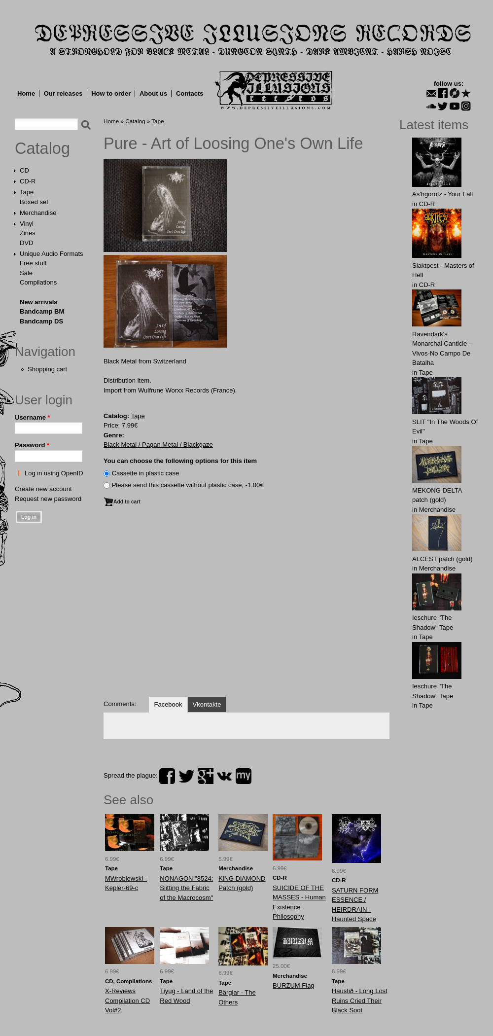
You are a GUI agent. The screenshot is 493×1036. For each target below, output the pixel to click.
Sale (26, 273)
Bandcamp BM (42, 311)
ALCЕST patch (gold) (442, 559)
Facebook (168, 704)
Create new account (43, 489)
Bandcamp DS (41, 321)
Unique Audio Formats (51, 253)
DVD (26, 243)
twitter (186, 776)
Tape (27, 192)
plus (205, 776)
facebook (167, 776)
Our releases (63, 93)
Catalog (42, 148)
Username (32, 417)
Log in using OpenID (54, 473)
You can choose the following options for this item (180, 460)
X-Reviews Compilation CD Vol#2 (127, 1000)
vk (224, 776)
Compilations (38, 282)
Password (32, 445)
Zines (27, 233)
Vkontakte (207, 704)
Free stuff (33, 263)
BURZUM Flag (294, 985)
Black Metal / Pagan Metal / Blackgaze (158, 444)
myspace (243, 776)
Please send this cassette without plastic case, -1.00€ (188, 485)
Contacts (190, 93)
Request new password (48, 498)
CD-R (28, 181)
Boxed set (34, 202)
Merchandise (38, 212)
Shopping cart (47, 369)
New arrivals (39, 302)
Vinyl (27, 223)
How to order (111, 93)
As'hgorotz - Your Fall (442, 194)
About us (153, 93)
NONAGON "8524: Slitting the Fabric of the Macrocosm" (186, 888)
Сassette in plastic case (145, 473)
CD (24, 170)
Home (26, 93)
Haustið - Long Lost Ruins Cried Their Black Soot (359, 1000)
